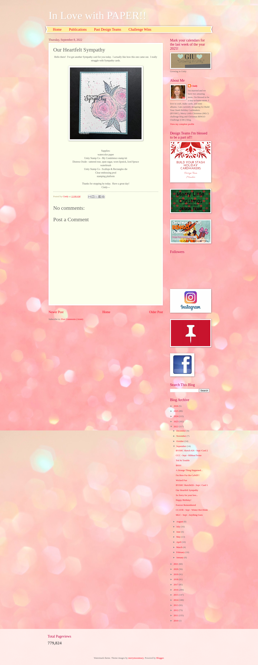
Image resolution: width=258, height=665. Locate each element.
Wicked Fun (181, 480)
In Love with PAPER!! (97, 15)
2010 (176, 620)
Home (57, 29)
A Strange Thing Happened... (189, 470)
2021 (176, 564)
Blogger (160, 658)
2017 (176, 584)
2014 (176, 600)
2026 (176, 406)
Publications (78, 29)
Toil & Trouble (183, 460)
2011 (176, 615)
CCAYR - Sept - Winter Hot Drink (192, 510)
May (178, 537)
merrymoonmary (136, 658)
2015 (176, 595)
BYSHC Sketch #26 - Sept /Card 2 (192, 450)
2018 (176, 579)
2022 (176, 426)
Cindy (195, 86)
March (179, 547)
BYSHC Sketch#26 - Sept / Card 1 (192, 485)
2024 (176, 416)
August (179, 521)
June (178, 532)
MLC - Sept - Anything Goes (189, 515)
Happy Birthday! (183, 500)
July (178, 526)
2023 (176, 421)
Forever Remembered (186, 505)
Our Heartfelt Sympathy (187, 490)
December (181, 431)
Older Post (156, 312)
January (180, 557)
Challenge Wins (139, 29)
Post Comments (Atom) (72, 319)
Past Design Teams (107, 29)
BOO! (178, 465)
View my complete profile (182, 124)
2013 (176, 605)
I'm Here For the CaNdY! (187, 475)
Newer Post (56, 312)
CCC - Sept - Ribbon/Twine (189, 455)
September (181, 446)
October (180, 441)
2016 (176, 590)
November (181, 436)
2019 (176, 574)
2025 (176, 411)
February (180, 552)
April (179, 542)
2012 (176, 610)
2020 (176, 569)
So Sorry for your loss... (187, 495)
